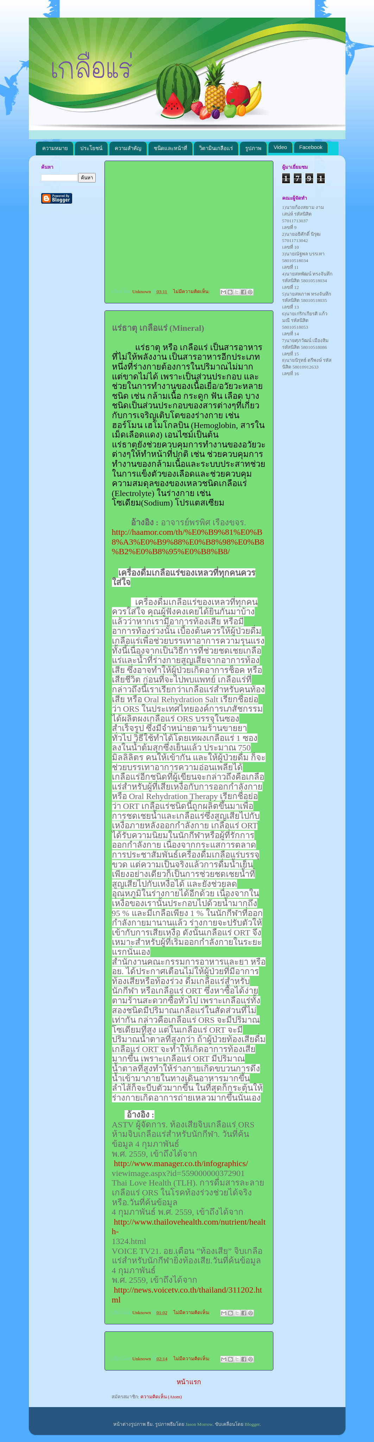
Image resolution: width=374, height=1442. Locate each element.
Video (280, 147)
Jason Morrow (199, 1424)
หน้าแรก (189, 1382)
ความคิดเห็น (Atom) (161, 1396)
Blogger (252, 1424)
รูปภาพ (253, 148)
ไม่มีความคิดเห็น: (192, 291)
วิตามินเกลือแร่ (216, 148)
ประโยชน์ (91, 148)
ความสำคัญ (128, 148)
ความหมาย (55, 148)
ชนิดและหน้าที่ (170, 148)
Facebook (311, 147)
